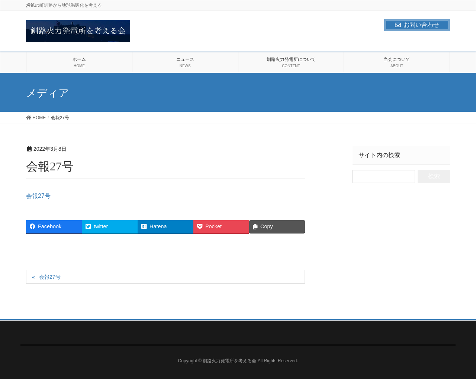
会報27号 (38, 196)
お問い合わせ (417, 25)
